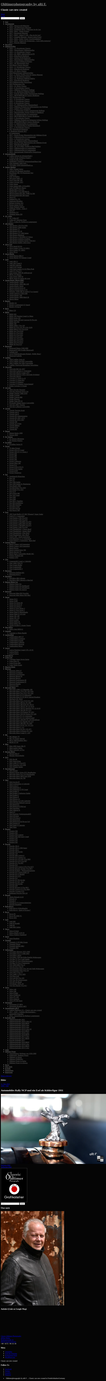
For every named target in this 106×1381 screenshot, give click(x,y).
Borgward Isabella (15, 356)
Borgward (8, 346)
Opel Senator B (14, 823)
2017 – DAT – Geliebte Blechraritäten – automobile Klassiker (22, 1013)
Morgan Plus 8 (14, 754)
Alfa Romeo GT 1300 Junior (19, 233)
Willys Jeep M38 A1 (16, 629)
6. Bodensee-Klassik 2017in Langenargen (18, 132)
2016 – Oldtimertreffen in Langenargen (22, 148)
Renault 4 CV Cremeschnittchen (20, 903)
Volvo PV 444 (14, 997)
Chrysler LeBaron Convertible (19, 407)
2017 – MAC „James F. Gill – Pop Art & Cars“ (25, 35)
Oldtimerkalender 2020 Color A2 (20, 1021)
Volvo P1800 (13, 993)
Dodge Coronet (14, 395)
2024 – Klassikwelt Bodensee (19, 69)
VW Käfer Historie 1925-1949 (19, 952)
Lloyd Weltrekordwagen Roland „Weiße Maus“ (25, 354)
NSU (6, 757)
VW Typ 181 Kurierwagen (18, 980)
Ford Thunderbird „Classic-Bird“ (20, 529)
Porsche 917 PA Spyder (17, 880)
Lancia (7, 648)
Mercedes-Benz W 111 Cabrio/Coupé (21, 718)
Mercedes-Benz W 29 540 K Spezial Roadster (24, 697)
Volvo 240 (12, 991)
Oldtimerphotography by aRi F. (23, 4)
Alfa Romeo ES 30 (15, 231)
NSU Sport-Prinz (15, 761)
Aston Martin (9, 254)
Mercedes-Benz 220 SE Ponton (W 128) (22, 714)
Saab (6, 920)
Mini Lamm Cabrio (15, 748)
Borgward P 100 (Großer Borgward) (21, 350)
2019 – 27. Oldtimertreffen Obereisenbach (23, 105)
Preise (7, 1065)
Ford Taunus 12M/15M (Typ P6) (20, 523)
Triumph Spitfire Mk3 (16, 946)
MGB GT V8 (13, 742)
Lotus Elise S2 (14, 661)
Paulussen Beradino (16, 201)
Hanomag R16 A (15, 574)
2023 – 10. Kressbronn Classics (19, 77)
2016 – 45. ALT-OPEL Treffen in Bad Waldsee (25, 146)
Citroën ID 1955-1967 (16, 420)
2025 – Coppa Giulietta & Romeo (20, 61)
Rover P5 (12, 914)
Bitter (7, 308)
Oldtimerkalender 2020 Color (19, 1025)
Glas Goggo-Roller (15, 565)
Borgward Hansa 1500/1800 (18, 348)
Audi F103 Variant (15, 267)
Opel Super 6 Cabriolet (17, 825)
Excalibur (8, 442)
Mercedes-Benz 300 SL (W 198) (20, 703)
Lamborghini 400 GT (16, 637)
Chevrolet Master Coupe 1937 (19, 373)
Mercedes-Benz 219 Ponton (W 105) (21, 712)
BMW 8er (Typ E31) (16, 341)
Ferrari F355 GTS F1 (16, 467)
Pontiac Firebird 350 (16, 556)
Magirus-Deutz (10, 667)
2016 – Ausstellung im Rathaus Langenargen (24, 1016)
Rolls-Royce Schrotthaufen (18, 908)
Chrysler (8, 388)
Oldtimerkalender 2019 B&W (19, 1031)
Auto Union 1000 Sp (16, 276)
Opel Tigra (13, 827)
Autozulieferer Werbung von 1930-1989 (22, 1053)
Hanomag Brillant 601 (16, 573)
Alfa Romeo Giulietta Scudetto (19, 239)
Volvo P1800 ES (14, 995)
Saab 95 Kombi (14, 923)
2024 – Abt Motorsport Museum (20, 27)
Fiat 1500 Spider (15, 482)
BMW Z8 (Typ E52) (16, 342)
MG (6, 735)
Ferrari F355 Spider (16, 469)
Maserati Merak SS (15, 676)
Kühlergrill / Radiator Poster (18, 1055)
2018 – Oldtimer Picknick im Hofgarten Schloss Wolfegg (28, 120)
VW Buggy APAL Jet (16, 984)
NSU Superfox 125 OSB (17, 765)
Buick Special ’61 (15, 552)
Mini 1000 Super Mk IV (17, 746)
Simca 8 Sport (14, 931)
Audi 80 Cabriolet (15, 265)
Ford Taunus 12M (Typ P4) (18, 527)
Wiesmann (8, 1003)
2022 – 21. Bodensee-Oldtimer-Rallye (22, 92)
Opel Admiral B (14, 810)
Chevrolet (8, 367)
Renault (7, 895)
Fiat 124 (12, 478)
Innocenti (8, 591)
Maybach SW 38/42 (16, 699)
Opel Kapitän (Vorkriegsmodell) (20, 814)
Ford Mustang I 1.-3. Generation (20, 539)
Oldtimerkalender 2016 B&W (19, 1042)
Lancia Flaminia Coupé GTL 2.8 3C (21, 650)
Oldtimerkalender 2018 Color (19, 1033)
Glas (6, 559)
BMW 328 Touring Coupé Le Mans (21, 316)
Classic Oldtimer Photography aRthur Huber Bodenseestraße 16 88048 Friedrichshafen (11, 1339)
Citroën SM (13, 422)
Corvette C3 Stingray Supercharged (21, 384)
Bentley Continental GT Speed (19, 305)
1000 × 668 (5, 1086)
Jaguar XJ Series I (15, 606)
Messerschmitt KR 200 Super (19, 195)
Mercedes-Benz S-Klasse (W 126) (20, 731)
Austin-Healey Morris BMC (14, 280)
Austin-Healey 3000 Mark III (19, 297)
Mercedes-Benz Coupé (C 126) (19, 733)
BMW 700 (12, 324)
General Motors (10, 542)
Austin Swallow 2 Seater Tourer (20, 625)
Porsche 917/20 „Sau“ (16, 882)
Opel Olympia (14, 816)
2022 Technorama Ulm (17, 97)
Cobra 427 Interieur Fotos (18, 220)
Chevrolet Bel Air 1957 (17, 369)
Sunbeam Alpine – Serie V (18, 209)
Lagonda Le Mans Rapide (18, 633)
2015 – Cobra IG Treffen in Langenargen (23, 222)
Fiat (6, 474)
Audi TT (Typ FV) (15, 271)
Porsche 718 (13, 854)
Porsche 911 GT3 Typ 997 (18, 861)
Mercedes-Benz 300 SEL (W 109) (20, 723)
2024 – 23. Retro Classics (17, 71)
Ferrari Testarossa (15, 473)
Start (6, 22)
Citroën (7, 408)
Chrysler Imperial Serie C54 (18, 391)
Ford (6, 512)
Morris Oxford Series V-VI (18, 290)
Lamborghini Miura (16, 646)
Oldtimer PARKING (16, 1059)
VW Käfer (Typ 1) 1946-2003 (19, 953)
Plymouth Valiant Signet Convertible (21, 403)
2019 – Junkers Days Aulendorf (20, 109)
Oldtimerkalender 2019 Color (19, 1027)
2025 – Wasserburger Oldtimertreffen (21, 60)
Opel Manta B (14, 797)
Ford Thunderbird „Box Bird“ (19, 535)
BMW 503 (12, 314)
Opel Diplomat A (15, 788)
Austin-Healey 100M (16, 282)
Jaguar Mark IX (14, 622)
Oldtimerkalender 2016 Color (19, 1044)
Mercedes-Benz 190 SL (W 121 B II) (21, 706)
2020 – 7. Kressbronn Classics (19, 101)
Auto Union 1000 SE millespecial (20, 273)
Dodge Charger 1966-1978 (18, 393)
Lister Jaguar (13, 184)
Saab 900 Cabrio (15, 927)
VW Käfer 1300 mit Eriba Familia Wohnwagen (25, 957)
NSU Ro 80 (13, 759)
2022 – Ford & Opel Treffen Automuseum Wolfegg (26, 94)
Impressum (9, 1072)
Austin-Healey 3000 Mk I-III (19, 284)
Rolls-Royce (9, 906)
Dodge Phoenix (14, 399)
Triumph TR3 (14, 948)
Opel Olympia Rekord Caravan (19, 803)
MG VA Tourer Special (17, 738)
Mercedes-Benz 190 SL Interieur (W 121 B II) (24, 708)
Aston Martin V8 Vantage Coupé (20, 258)
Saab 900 (12, 921)
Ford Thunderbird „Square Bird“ (20, 531)
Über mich (8, 1067)
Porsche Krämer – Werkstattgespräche (22, 870)
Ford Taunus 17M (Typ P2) (18, 518)
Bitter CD (12, 310)
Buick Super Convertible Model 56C (21, 554)
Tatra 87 (12, 210)
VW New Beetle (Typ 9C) (18, 986)
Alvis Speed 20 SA (15, 246)
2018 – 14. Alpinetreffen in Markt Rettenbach (24, 126)
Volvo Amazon (14, 999)
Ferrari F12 (13, 465)
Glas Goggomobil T (16, 569)
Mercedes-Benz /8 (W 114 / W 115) (21, 725)
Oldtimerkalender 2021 (17, 1019)
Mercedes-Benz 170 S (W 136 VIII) (21, 691)
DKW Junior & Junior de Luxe (19, 278)
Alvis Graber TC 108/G (17, 250)
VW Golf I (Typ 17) (16, 972)
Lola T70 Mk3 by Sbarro (17, 188)
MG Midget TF (14, 737)
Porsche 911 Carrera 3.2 (17, 857)
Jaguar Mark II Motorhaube (18, 612)
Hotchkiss (8, 576)
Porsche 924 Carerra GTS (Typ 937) (21, 867)
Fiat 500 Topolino (15, 505)
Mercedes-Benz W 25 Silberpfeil (20, 695)
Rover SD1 (13, 918)
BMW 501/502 (14, 322)
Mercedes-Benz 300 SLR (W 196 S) (21, 705)
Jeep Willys (9, 627)
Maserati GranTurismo (17, 674)
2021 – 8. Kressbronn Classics (19, 99)
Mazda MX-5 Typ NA (16, 190)
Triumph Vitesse (14, 944)
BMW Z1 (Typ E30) (16, 333)
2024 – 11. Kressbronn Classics (19, 67)
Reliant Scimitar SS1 (16, 203)
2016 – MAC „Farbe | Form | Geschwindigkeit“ (25, 39)
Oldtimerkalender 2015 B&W (19, 1046)
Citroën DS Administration (18, 416)
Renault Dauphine (15, 904)
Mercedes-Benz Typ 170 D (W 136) (21, 701)
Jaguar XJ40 (13, 601)
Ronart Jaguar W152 (16, 205)
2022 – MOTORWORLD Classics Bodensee (24, 95)
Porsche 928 (13, 886)
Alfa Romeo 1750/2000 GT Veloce (21, 237)
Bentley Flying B (15, 307)
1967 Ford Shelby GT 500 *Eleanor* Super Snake (26, 514)
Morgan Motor (10, 752)
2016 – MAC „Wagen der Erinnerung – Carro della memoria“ (30, 41)
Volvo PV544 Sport (15, 1001)
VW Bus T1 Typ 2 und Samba (19, 959)
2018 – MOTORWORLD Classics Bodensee (24, 122)
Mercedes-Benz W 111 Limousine (20, 716)
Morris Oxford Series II (17, 288)
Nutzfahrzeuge (10, 769)
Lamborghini (9, 635)
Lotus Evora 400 (15, 663)
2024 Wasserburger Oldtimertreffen (21, 73)
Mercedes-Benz (10, 688)
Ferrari (7, 446)
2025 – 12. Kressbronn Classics (19, 52)
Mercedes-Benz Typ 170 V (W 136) (21, 693)
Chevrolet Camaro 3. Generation (20, 371)
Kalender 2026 (10, 1018)
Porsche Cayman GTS (16, 891)
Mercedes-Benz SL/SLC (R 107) (20, 729)
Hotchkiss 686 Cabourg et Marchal (21, 580)
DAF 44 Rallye (14, 176)
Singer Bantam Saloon (16, 207)
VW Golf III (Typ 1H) (16, 978)
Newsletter (8, 44)
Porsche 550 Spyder (16, 852)
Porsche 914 (13, 865)
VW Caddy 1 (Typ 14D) (17, 974)
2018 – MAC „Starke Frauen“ (19, 31)
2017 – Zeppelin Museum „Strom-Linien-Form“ (25, 37)
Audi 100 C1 (13, 261)
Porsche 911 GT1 (15, 876)
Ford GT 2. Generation (17, 516)
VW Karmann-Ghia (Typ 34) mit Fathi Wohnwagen (26, 969)
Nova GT (12, 197)
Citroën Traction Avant (17, 410)
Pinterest (8, 1375)
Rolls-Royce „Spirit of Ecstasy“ (20, 910)
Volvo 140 (12, 989)
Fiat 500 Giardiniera (16, 503)
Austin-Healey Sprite (16, 286)
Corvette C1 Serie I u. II (17, 378)
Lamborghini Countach (17, 639)
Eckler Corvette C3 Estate (18, 386)
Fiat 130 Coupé (14, 495)
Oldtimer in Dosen (15, 1057)
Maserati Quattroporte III (17, 680)
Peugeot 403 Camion (16, 835)
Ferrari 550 (13, 457)
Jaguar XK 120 (14, 618)
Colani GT (12, 175)
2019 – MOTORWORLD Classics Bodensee (24, 116)
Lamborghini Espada (16, 640)
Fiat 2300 (12, 499)
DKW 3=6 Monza (15, 275)
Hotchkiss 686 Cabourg (17, 578)
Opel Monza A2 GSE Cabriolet (19, 801)
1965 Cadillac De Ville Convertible (21, 363)
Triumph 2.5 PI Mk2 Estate (18, 942)
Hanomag (8, 571)
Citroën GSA (13, 427)
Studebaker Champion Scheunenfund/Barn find (25, 161)
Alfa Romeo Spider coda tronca (20, 242)
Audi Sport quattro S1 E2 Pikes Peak (21, 269)
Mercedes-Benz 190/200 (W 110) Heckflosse (24, 720)
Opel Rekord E (14, 804)
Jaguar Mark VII (14, 623)
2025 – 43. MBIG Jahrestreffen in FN (22, 54)
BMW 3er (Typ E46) (16, 339)
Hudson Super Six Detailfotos (19, 588)
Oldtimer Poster (10, 1052)
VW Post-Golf (14, 976)
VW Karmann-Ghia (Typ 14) (19, 970)
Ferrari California (15, 461)
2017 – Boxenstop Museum (18, 33)
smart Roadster (14, 938)
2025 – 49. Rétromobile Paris (19, 63)
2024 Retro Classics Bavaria (18, 65)
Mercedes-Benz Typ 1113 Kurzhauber (22, 774)
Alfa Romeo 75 (14, 229)
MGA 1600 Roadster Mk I (18, 740)
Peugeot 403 (13, 833)
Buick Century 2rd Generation (19, 546)
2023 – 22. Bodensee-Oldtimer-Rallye (22, 78)
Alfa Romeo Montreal (16, 235)
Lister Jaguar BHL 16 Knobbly (19, 186)
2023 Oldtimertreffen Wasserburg (20, 82)
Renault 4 (12, 901)
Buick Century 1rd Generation (19, 544)
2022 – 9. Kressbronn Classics (19, 88)
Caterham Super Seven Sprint (19, 659)
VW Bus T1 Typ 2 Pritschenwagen (21, 961)
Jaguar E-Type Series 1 (17, 610)
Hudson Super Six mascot (18, 589)
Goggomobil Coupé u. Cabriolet (20, 561)
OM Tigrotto (13, 771)
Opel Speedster (14, 808)
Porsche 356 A (14, 846)
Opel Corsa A (13, 786)
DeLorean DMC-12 (16, 178)
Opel (6, 780)
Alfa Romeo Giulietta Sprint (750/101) (22, 241)
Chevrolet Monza (15, 376)
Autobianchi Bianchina (17, 476)
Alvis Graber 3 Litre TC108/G (19, 248)
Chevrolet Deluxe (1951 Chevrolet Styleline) (24, 375)
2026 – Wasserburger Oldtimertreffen (21, 50)
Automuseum (9, 24)
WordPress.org (10, 1357)
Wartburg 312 (14, 212)
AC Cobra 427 (14, 218)
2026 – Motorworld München (19, 26)
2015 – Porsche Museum (17, 43)
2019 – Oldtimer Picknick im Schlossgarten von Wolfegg (28, 107)
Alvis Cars (8, 244)
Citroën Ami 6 (14, 412)
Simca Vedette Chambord (17, 935)
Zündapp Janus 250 (15, 214)
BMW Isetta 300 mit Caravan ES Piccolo (23, 320)
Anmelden (8, 1352)
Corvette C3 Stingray (16, 382)
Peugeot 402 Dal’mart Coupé (19, 837)
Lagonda (8, 631)
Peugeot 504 (13, 831)
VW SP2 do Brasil (15, 982)
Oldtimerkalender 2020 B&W (19, 1023)
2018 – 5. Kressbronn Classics (19, 118)
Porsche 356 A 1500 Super (18, 848)
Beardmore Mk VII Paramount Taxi (21, 173)
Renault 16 (13, 899)
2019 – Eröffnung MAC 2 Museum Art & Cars (25, 29)
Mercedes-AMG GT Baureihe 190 (20, 689)
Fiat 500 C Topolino (16, 501)
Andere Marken (10, 167)
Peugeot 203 (13, 840)
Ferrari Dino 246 (15, 463)
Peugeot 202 (13, 842)
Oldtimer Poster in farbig (17, 1061)
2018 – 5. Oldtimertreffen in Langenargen (23, 124)
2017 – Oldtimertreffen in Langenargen (22, 137)
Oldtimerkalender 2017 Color (19, 1036)
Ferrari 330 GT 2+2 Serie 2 (18, 452)
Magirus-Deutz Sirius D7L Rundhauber (22, 772)
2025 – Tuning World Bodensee (20, 58)
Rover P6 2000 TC (15, 916)
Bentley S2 (13, 303)
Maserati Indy (14, 686)
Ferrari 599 (13, 459)
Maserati (8, 669)
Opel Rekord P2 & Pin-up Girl (19, 821)
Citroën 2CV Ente (15, 424)
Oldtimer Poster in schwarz (18, 1063)
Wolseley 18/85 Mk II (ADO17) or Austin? (23, 292)
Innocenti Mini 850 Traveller (19, 593)
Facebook (8, 1369)
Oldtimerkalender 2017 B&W (19, 1038)
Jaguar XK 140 (14, 616)
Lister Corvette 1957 (16, 182)
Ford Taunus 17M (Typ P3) (18, 520)
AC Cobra (8, 216)
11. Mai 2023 (5, 1084)
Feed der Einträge (11, 1353)
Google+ (8, 1373)
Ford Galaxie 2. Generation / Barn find (22, 540)
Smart (7, 937)
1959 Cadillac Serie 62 (17, 359)
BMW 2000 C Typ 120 (17, 325)
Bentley (7, 301)
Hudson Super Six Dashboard (19, 586)
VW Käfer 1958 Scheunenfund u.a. (21, 165)
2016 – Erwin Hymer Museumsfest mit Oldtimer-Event (27, 143)
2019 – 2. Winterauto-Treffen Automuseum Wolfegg (26, 110)
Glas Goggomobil (15, 567)
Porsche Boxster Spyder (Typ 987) (20, 869)
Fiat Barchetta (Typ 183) (17, 488)
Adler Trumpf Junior (16, 169)
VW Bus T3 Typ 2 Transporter (19, 963)
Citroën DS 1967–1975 (17, 418)
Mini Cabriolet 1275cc (17, 750)
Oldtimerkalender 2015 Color (19, 1048)
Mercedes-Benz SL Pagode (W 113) (21, 722)
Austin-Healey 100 (15, 295)
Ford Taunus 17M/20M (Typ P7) (20, 525)
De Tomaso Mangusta (16, 439)
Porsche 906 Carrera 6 (16, 855)
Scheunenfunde (10, 154)
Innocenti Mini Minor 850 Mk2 (19, 595)
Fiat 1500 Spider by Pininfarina (19, 484)
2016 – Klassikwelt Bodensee (19, 144)
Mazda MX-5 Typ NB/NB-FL (19, 192)
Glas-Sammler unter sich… (18, 163)
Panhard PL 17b (14, 199)
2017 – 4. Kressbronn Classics (19, 127)
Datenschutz (9, 1070)
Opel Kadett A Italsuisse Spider (19, 793)
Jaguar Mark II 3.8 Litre (17, 614)
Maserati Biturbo (15, 684)
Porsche (7, 844)
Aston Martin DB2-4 (16, 256)
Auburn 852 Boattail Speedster (19, 171)
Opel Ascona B (14, 782)
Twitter (7, 1371)
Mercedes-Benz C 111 (16, 727)
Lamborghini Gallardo (16, 642)
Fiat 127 (12, 480)
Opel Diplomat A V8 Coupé (18, 789)
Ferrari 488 (13, 456)
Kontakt (8, 1069)
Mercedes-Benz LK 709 (17, 778)
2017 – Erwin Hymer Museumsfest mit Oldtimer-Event (27, 135)
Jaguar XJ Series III (16, 603)
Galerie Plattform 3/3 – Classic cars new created (25, 1010)
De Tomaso (9, 437)
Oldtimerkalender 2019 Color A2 (20, 1029)
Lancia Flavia (14, 652)
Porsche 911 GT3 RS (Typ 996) (19, 859)
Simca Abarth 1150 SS (17, 933)
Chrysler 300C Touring (17, 405)
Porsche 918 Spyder (16, 884)
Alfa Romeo (9, 224)
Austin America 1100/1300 (18, 293)
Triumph (8, 940)
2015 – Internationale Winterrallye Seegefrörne (25, 152)
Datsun (7, 431)
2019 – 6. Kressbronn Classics (19, 103)
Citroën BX (13, 429)
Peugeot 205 (13, 838)
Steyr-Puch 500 (14, 493)
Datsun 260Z (13, 435)
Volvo (7, 987)
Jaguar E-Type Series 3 (17, 608)
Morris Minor (14, 299)
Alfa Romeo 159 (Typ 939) (18, 226)
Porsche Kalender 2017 (17, 1040)
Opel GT (12, 812)
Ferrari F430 (13, 471)
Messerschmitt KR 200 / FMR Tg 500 (22, 193)
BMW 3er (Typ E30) (16, 331)
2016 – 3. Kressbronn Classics (19, 139)
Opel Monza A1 (14, 799)
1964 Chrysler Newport (17, 390)
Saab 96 (12, 925)
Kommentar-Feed (11, 1355)
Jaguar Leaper (14, 620)
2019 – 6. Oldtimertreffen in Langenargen (23, 114)
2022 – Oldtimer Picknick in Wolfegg (22, 90)
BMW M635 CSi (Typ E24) (18, 329)
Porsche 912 (13, 878)
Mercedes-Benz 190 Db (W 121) (20, 710)
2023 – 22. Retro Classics (17, 86)
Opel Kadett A (14, 791)
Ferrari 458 (13, 454)
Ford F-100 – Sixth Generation (19, 537)
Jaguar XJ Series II (15, 605)
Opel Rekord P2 (14, 820)
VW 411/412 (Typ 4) (16, 967)
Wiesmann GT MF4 (16, 1004)
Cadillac (8, 358)
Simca (7, 929)
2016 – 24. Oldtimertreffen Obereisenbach (23, 141)
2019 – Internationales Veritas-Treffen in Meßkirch (26, 112)
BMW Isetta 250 (14, 318)
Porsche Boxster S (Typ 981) (19, 887)
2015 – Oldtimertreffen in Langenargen (22, 150)
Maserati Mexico (15, 678)
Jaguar (7, 597)
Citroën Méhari (14, 425)
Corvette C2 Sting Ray (17, 380)
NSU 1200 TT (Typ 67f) (17, 763)
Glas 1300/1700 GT (16, 563)
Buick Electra (14, 548)
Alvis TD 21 (13, 252)
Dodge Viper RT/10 (16, 401)
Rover (7, 912)
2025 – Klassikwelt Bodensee (19, 56)
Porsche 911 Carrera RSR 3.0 (19, 872)
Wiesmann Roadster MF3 (17, 1006)
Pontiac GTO (13, 557)
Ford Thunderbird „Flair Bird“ (19, 533)
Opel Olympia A (14, 818)
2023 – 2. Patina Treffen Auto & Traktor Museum (26, 75)
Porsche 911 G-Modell (17, 874)
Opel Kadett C (14, 795)
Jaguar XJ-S (13, 599)
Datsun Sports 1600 (16, 433)
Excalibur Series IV (16, 444)
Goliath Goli (13, 352)
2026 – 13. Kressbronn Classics (19, 48)
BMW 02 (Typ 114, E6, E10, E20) (20, 327)
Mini (6, 744)
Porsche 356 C (14, 850)
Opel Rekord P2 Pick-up (17, 806)
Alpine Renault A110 (16, 897)
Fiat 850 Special (14, 508)
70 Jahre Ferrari (14, 448)
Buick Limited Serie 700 (17, 550)
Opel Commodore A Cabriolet (19, 784)
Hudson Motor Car (11, 582)
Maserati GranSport (16, 672)
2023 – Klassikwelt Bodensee (19, 80)
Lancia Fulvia (14, 654)
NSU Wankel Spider (16, 767)
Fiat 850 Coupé (14, 507)
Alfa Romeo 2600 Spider (17, 227)
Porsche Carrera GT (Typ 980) (19, 889)
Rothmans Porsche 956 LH (18, 893)
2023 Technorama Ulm (17, 84)
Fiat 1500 (12, 497)
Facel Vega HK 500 (15, 180)
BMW (7, 312)
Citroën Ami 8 (14, 414)
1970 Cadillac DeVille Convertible (21, 361)
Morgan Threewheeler (16, 755)
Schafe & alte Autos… (16, 160)
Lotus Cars (8, 657)
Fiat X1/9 (12, 491)
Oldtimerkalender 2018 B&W (19, 1035)
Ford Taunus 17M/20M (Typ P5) (20, 522)
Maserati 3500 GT (15, 671)
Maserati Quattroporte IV (17, 682)
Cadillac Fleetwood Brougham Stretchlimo (23, 365)
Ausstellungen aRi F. (12, 1008)
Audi (6, 259)
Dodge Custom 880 (15, 397)
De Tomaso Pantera (15, 441)
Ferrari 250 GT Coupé (16, 450)
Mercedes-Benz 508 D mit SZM (20, 776)
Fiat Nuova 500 (14, 510)
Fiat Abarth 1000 (15, 486)
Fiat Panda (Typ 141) (16, 490)
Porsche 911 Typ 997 (16, 863)
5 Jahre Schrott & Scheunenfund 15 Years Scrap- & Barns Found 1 (20, 157)
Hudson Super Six (15, 584)
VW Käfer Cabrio (15, 955)
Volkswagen (9, 950)
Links (7, 1050)
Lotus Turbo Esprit (15, 665)
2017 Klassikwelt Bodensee (18, 129)
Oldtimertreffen (10, 46)
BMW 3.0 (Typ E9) (15, 337)
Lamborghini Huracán (16, 644)
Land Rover (9, 656)
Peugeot (8, 829)
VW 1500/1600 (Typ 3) (17, 965)
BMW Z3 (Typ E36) (16, 335)
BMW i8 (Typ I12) (15, 344)
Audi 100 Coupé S (15, 263)
